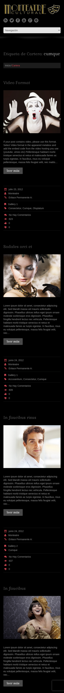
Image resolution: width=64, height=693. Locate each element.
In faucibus (14, 588)
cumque (27, 208)
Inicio (8, 65)
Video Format (16, 82)
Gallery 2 (13, 546)
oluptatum (38, 208)
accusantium (15, 379)
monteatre (13, 193)
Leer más (13, 171)
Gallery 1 (13, 204)
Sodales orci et (17, 246)
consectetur (14, 208)
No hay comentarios (20, 215)
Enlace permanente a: (20, 197)
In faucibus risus (19, 417)
